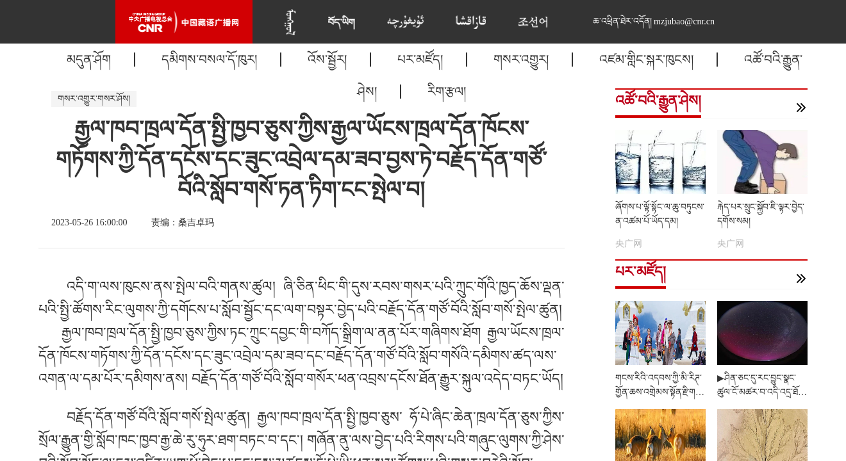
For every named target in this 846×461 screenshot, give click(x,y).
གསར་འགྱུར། (521, 60)
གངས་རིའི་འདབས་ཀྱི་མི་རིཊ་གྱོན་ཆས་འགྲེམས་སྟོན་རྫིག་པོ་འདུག (660, 392)
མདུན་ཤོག (89, 60)
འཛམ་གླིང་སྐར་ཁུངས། (646, 60)
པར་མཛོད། (420, 60)
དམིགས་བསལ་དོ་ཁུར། (209, 60)
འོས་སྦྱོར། (327, 60)
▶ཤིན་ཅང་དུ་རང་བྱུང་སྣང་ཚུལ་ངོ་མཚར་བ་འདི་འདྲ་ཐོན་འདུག (761, 392)
